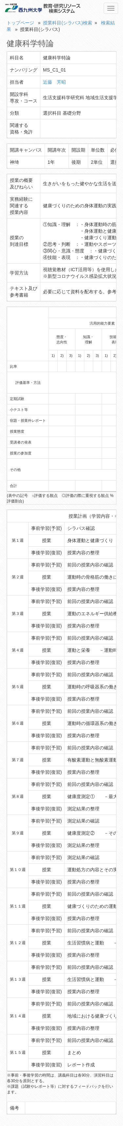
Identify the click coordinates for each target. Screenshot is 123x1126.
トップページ (20, 22)
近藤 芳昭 (54, 82)
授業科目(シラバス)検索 (67, 22)
